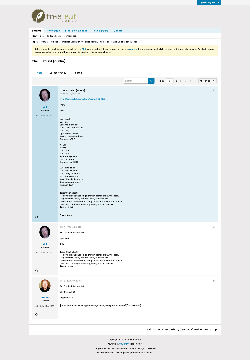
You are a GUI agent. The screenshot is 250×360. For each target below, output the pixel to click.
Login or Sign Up (209, 2)
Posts (39, 72)
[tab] (39, 73)
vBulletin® (124, 343)
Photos (78, 72)
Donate (118, 30)
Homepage (53, 30)
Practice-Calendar (76, 30)
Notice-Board (100, 30)
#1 (214, 90)
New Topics (38, 36)
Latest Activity (58, 72)
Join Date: (40, 115)
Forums (36, 30)
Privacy (175, 329)
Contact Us (161, 329)
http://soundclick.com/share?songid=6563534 (83, 99)
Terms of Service (192, 329)
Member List (70, 36)
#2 (213, 227)
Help (149, 329)
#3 (213, 280)
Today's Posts (54, 36)
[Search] (139, 81)
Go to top (210, 329)
